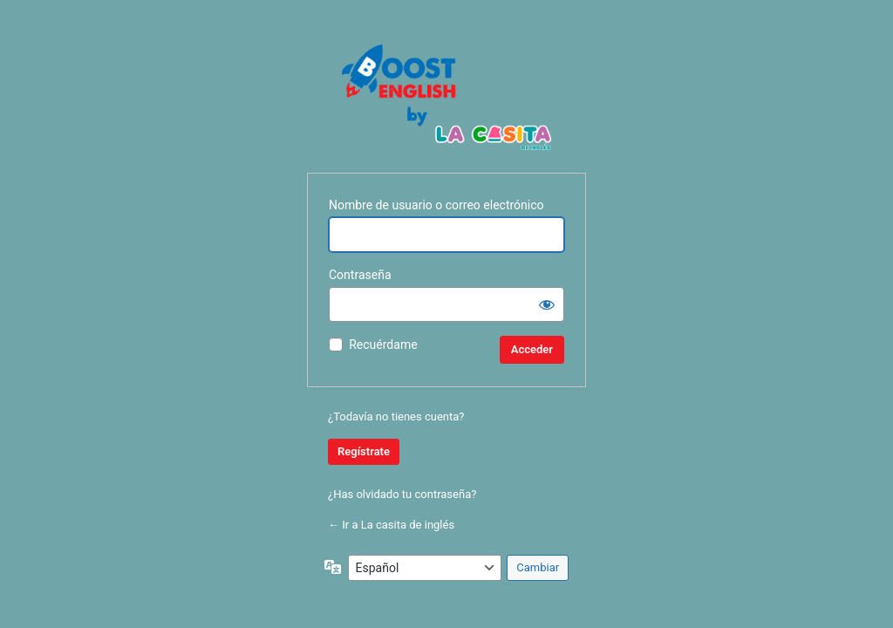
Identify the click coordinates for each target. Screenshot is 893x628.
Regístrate (363, 451)
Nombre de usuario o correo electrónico (436, 205)
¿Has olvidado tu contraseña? (402, 494)
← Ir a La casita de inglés (391, 524)
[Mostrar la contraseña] (546, 304)
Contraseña (360, 275)
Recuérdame (383, 345)
